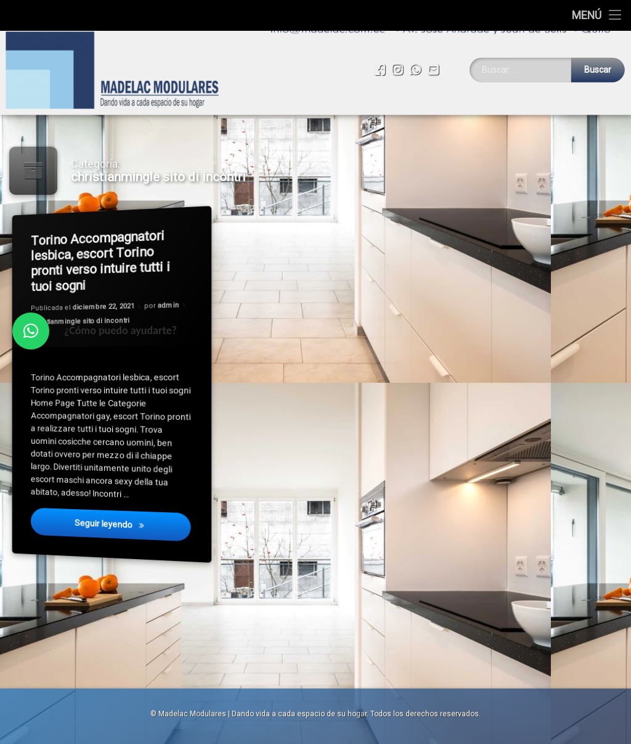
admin (168, 306)
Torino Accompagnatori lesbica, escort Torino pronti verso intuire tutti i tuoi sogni (100, 261)
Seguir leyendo (132, 525)
